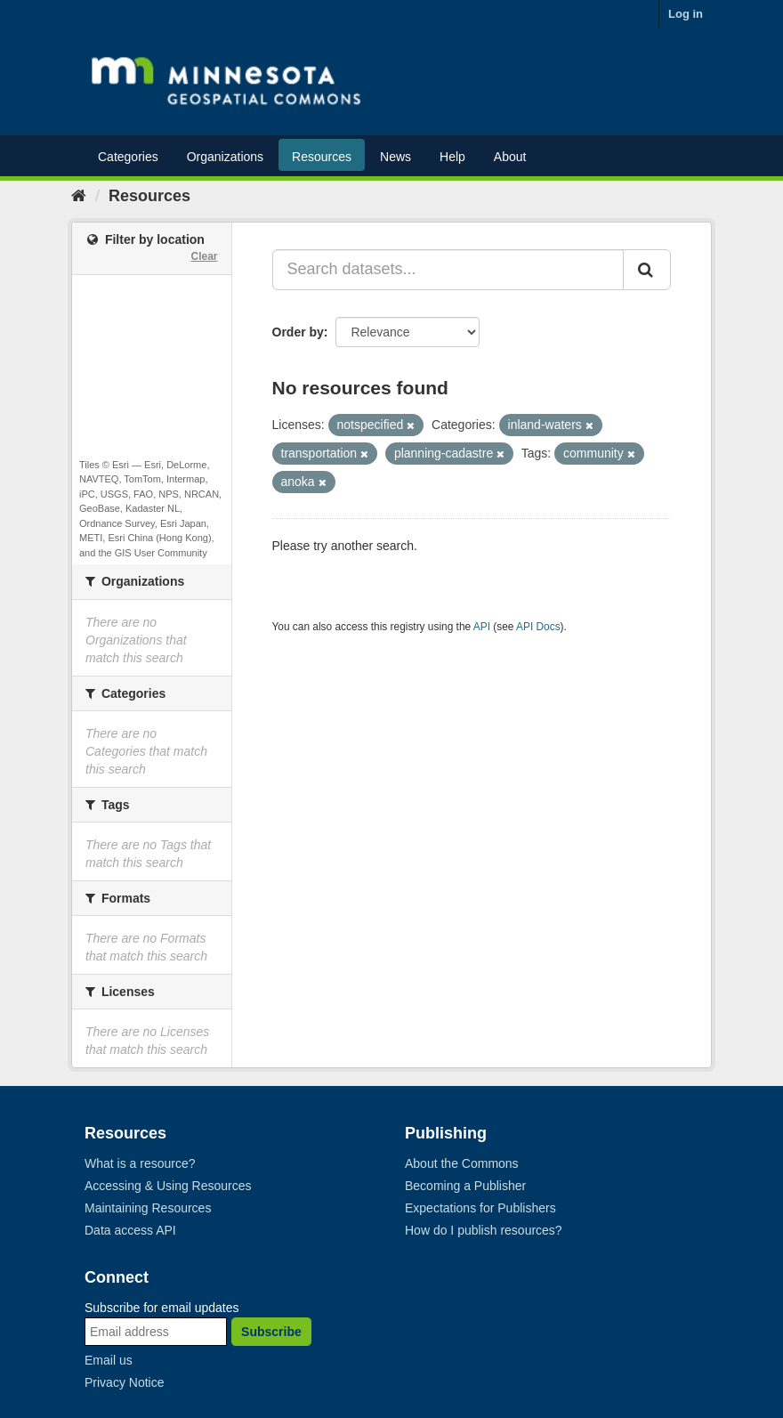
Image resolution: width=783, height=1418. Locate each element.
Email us (109, 1360)
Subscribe (271, 1332)
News (395, 157)
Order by (298, 332)
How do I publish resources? (483, 1230)
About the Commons (462, 1163)
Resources (321, 157)
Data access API (130, 1230)
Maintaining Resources (148, 1208)
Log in (685, 13)
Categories (128, 157)
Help (452, 157)
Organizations (225, 157)
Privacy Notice (124, 1382)
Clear (203, 256)
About (510, 157)
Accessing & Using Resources (168, 1186)
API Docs (538, 626)
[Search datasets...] (448, 269)
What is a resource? (140, 1163)
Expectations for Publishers (480, 1208)
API (481, 626)
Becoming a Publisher (465, 1186)
